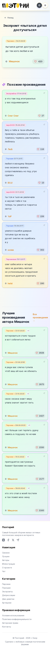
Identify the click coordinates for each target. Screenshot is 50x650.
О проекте (7, 567)
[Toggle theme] (39, 5)
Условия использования (13, 615)
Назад (8, 17)
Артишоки (6, 603)
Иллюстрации (8, 564)
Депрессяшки (8, 595)
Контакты (6, 627)
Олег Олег (13, 115)
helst (10, 283)
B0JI (10, 182)
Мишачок (14, 61)
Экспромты (7, 591)
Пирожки (6, 584)
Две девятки (8, 599)
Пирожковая (15, 259)
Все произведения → (40, 317)
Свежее (6, 553)
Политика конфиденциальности (16, 619)
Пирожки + (16, 41)
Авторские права (10, 623)
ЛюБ (10, 149)
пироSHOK (15, 125)
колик (11, 250)
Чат (3, 571)
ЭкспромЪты (16, 94)
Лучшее (5, 556)
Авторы (5, 560)
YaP (10, 216)
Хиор (35, 638)
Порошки (14, 159)
